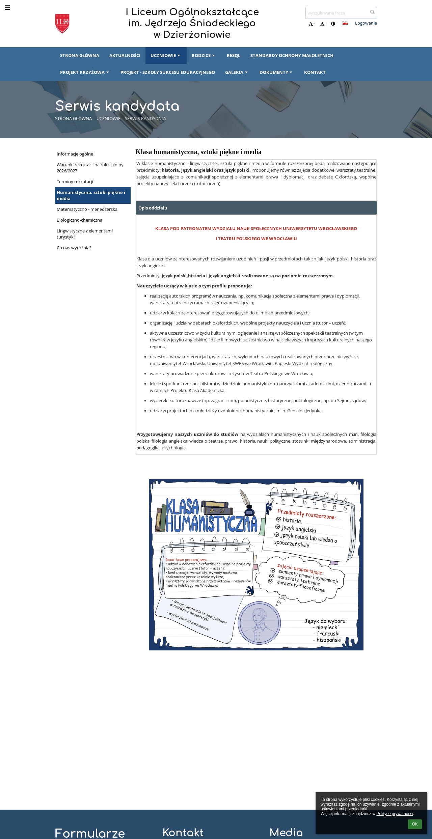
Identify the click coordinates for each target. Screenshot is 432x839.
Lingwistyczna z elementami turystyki (85, 234)
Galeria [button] (237, 72)
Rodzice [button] (204, 55)
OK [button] (415, 824)
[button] (345, 23)
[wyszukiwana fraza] (341, 13)
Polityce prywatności (394, 813)
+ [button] (312, 24)
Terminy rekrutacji (75, 181)
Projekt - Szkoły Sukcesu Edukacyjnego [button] (167, 72)
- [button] (323, 24)
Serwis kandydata (145, 118)
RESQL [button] (233, 55)
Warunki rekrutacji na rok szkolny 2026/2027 (90, 168)
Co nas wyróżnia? (74, 248)
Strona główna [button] (79, 55)
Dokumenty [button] (277, 72)
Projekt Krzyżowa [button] (85, 72)
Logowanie (366, 23)
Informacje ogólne (75, 154)
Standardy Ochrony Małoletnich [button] (291, 55)
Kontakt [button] (315, 72)
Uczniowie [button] (166, 55)
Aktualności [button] (124, 55)
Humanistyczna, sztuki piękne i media (91, 195)
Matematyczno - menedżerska (87, 209)
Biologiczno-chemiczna (79, 220)
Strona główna (73, 118)
